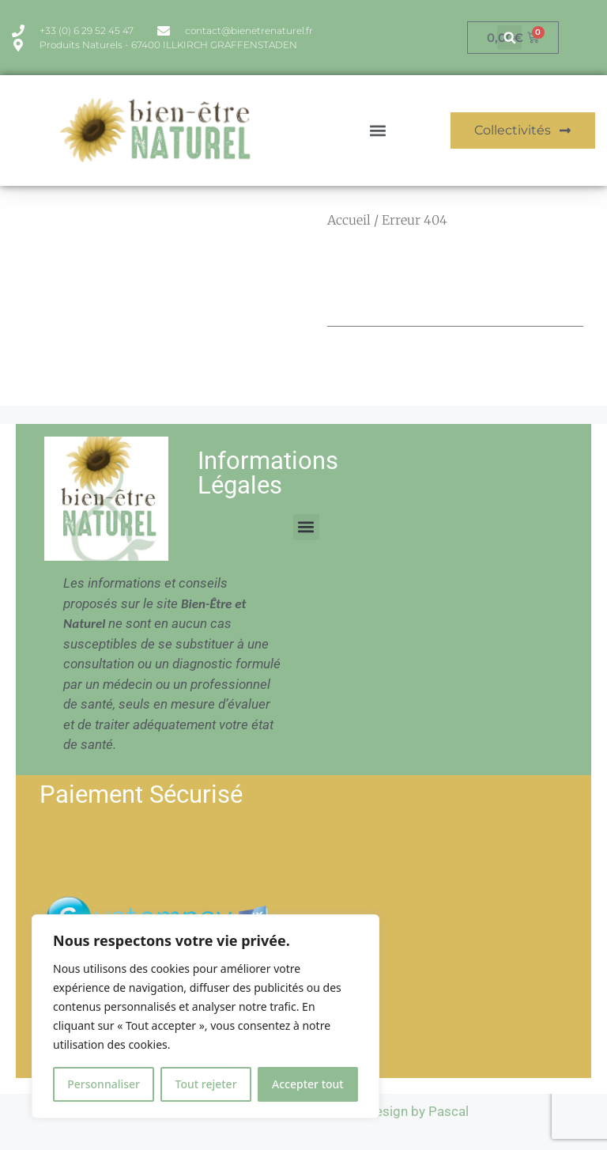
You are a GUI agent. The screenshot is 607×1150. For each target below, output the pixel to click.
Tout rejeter (206, 1083)
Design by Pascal (418, 1111)
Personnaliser (103, 1083)
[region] (205, 1016)
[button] (509, 37)
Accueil (349, 220)
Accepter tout (308, 1083)
